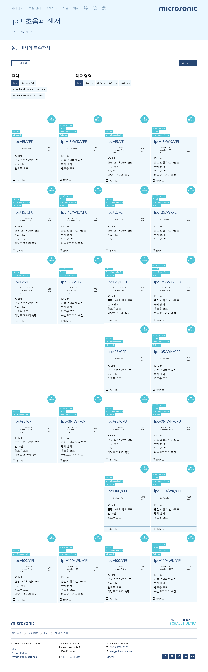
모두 (15, 83)
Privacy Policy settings (24, 657)
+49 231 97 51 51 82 (118, 648)
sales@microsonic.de (120, 651)
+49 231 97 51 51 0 (70, 657)
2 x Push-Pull (28, 83)
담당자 (110, 657)
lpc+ (46, 633)
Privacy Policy (19, 653)
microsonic (22, 624)
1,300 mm (125, 83)
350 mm (101, 83)
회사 (76, 8)
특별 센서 (35, 8)
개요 (13, 32)
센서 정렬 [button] (22, 63)
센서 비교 (187, 63)
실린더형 (33, 633)
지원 (65, 8)
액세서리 (52, 8)
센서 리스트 (27, 32)
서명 (14, 649)
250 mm (89, 83)
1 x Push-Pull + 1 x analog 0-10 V (28, 96)
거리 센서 (17, 8)
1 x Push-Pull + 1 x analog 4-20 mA (29, 89)
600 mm (113, 83)
